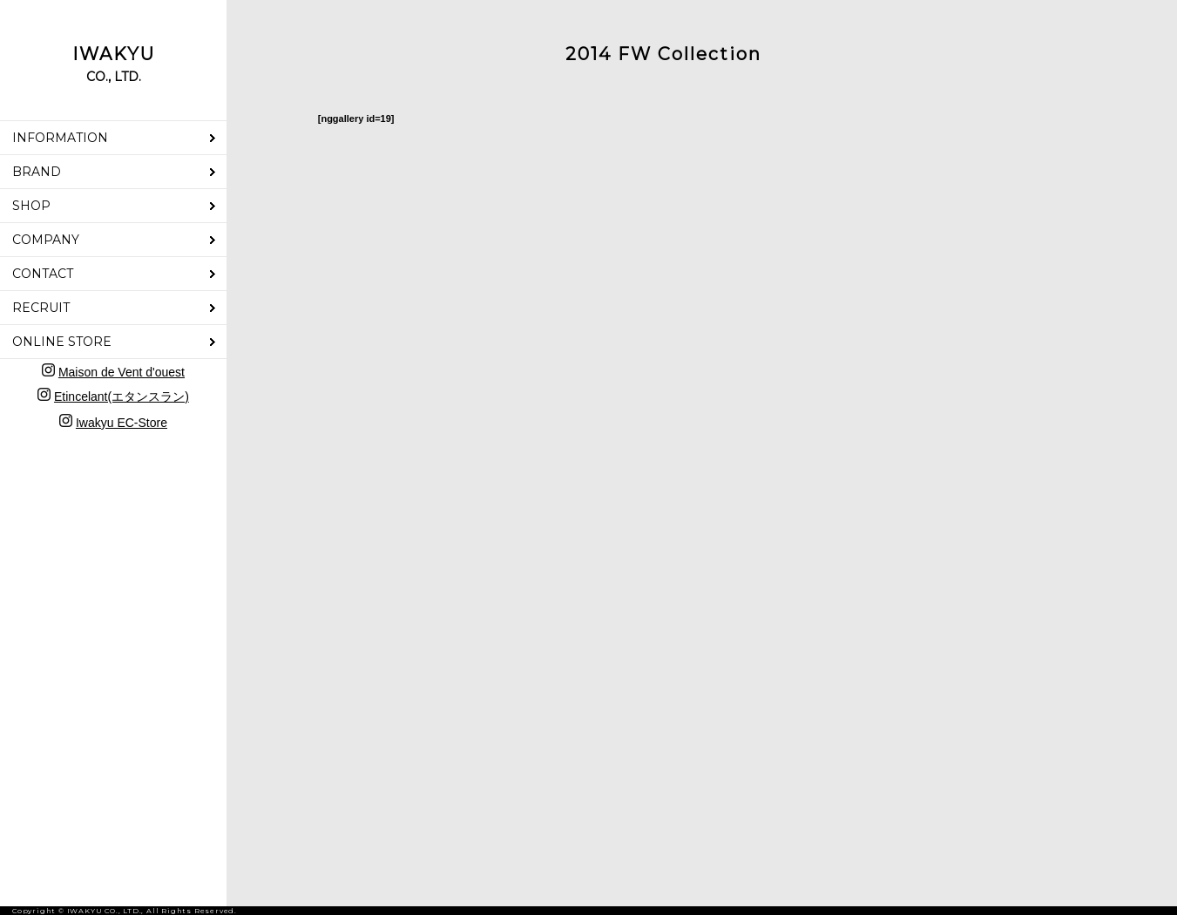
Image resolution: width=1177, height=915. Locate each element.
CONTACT (42, 273)
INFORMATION (60, 138)
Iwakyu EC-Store (121, 423)
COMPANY (45, 239)
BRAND (36, 172)
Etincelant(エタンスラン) (121, 396)
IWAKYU (113, 64)
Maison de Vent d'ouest (121, 372)
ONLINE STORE (62, 341)
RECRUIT (41, 307)
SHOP (31, 206)
